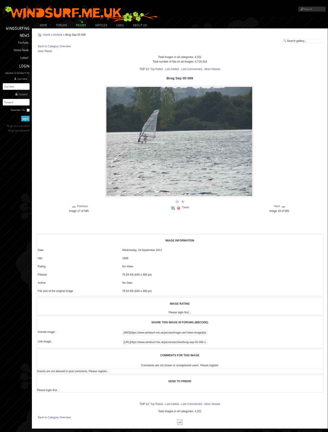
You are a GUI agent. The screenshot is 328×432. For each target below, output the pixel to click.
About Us (140, 25)
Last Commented (191, 69)
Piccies (81, 25)
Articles (101, 25)
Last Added (172, 69)
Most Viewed (212, 69)
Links (120, 25)
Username (22, 79)
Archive (57, 34)
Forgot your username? (18, 126)
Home (43, 25)
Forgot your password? (19, 130)
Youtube (23, 42)
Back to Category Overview (54, 46)
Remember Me (18, 110)
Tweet (185, 207)
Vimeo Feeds (20, 50)
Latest (24, 57)
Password (22, 94)
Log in (25, 119)
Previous (82, 206)
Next (277, 206)
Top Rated (156, 69)
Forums (61, 25)
